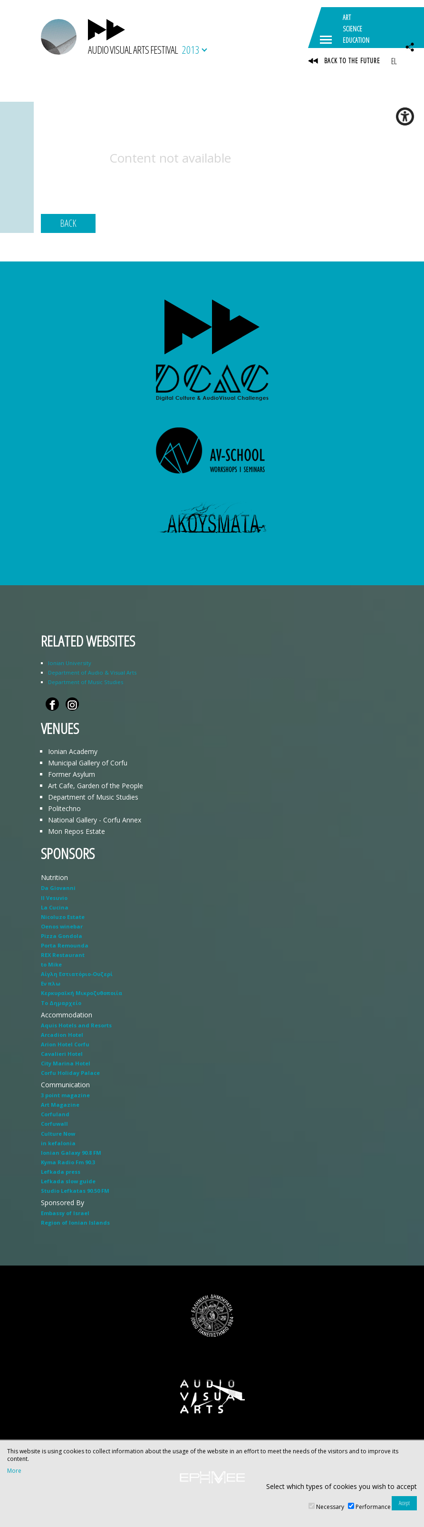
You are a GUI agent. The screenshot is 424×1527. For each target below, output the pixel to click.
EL (393, 61)
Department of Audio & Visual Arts (92, 672)
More (14, 1471)
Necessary (330, 1507)
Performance (373, 1507)
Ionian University (69, 663)
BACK (68, 223)
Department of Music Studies (85, 682)
